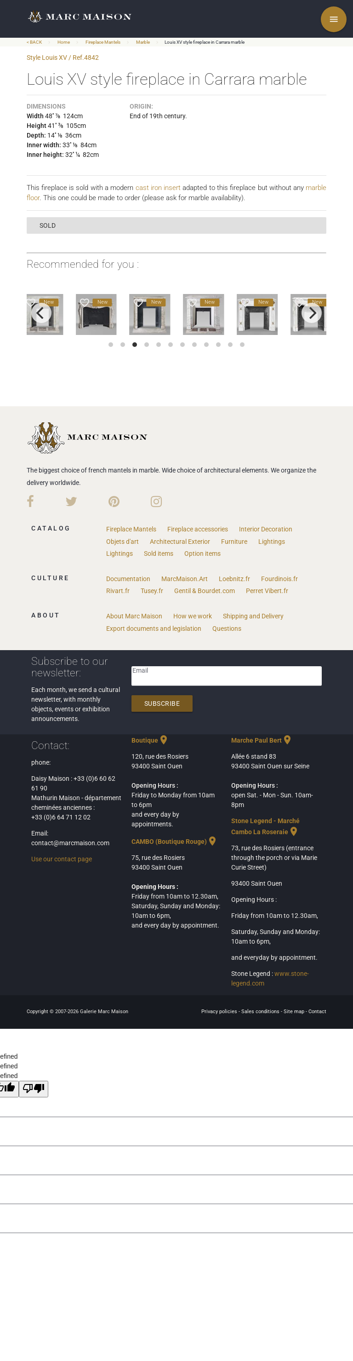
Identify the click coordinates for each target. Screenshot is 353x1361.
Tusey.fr (152, 590)
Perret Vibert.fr (267, 590)
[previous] (41, 313)
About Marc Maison (134, 616)
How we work (192, 616)
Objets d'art (122, 541)
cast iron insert (158, 188)
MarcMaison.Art (184, 578)
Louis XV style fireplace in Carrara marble (205, 42)
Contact (317, 1012)
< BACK (35, 42)
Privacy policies (220, 1012)
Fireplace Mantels (103, 42)
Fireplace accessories (197, 529)
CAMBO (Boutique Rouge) (174, 841)
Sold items (158, 553)
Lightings (271, 541)
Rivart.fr (118, 590)
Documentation (128, 578)
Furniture (234, 541)
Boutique (150, 740)
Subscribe (162, 703)
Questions (226, 628)
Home (64, 42)
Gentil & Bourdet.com (204, 590)
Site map (295, 1012)
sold (48, 225)
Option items (202, 553)
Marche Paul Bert (262, 740)
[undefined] (33, 1089)
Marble (143, 42)
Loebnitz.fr (234, 578)
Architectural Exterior (180, 541)
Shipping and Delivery (253, 616)
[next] (312, 313)
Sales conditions (261, 1012)
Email (140, 670)
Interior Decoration (265, 529)
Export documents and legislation (153, 628)
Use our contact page (61, 859)
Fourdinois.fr (279, 578)
